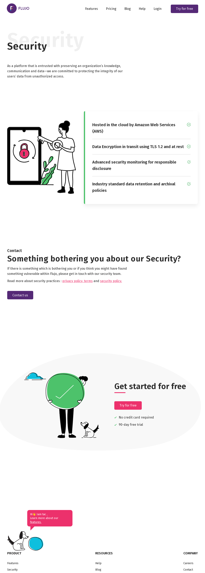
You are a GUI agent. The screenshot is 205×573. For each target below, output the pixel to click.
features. (35, 522)
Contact (188, 569)
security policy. (111, 281)
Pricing (111, 9)
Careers (188, 563)
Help (141, 9)
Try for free (184, 9)
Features (91, 9)
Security (12, 569)
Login (157, 9)
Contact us (20, 295)
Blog (127, 9)
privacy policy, (73, 281)
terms (88, 281)
